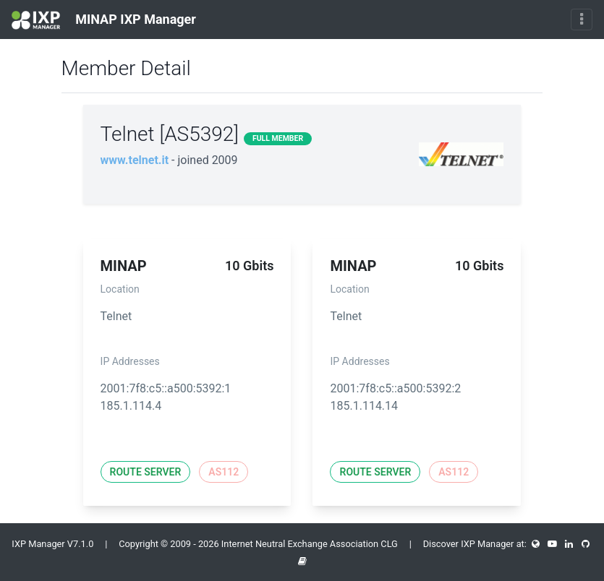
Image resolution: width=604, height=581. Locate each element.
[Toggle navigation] (581, 19)
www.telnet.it (135, 160)
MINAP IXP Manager (104, 20)
